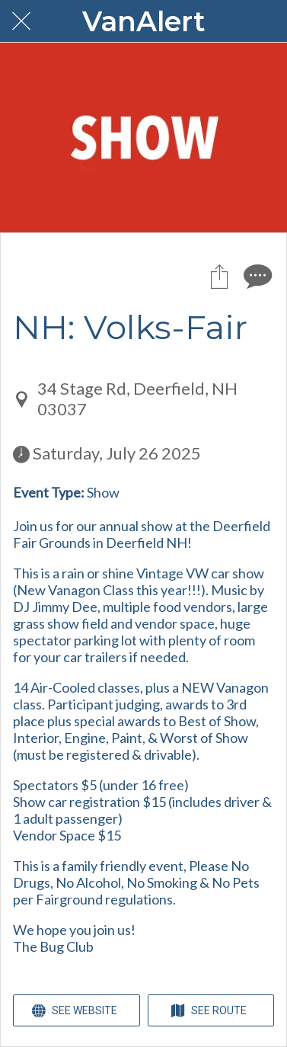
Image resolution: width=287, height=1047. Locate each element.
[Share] (219, 276)
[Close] (21, 21)
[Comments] (256, 276)
